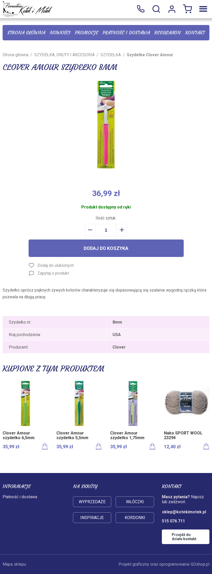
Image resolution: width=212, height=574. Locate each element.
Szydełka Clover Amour (150, 54)
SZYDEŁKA (111, 54)
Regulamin (167, 33)
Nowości (60, 33)
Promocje (86, 33)
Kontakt (195, 33)
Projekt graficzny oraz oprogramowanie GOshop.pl (163, 564)
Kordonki (135, 517)
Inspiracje (92, 517)
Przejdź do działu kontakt (184, 537)
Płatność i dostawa (126, 33)
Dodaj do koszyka (106, 248)
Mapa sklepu (14, 564)
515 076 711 (140, 9)
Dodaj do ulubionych (55, 265)
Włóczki (135, 501)
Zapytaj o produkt (53, 273)
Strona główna (26, 33)
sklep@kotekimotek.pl (184, 511)
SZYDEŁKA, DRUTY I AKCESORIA (64, 54)
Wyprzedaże (92, 501)
